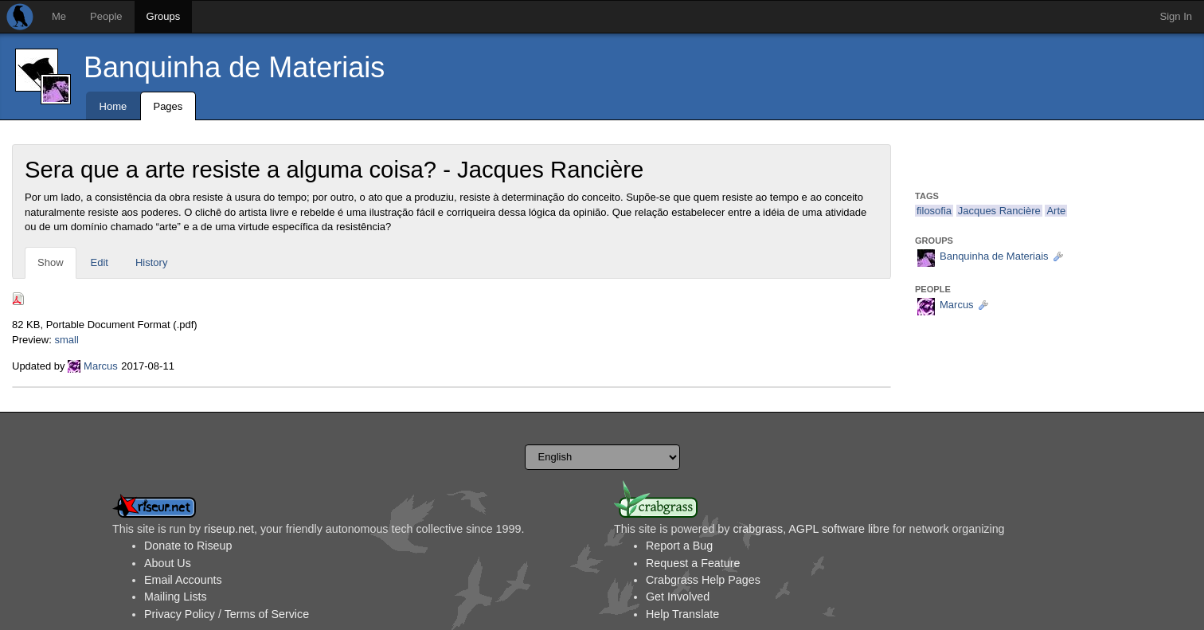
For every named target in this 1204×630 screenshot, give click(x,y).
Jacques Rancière (999, 211)
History (151, 262)
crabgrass (758, 528)
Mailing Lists (175, 596)
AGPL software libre (838, 528)
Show (50, 262)
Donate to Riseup (188, 545)
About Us (167, 563)
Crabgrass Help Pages (703, 579)
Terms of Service (267, 614)
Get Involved (678, 596)
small (66, 340)
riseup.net (229, 528)
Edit (99, 262)
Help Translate (682, 614)
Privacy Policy (179, 614)
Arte (1055, 211)
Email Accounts (183, 579)
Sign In (1176, 16)
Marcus (101, 366)
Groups (164, 16)
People (106, 16)
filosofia (934, 211)
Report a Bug (679, 545)
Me (59, 16)
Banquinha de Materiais (234, 67)
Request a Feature (693, 563)
